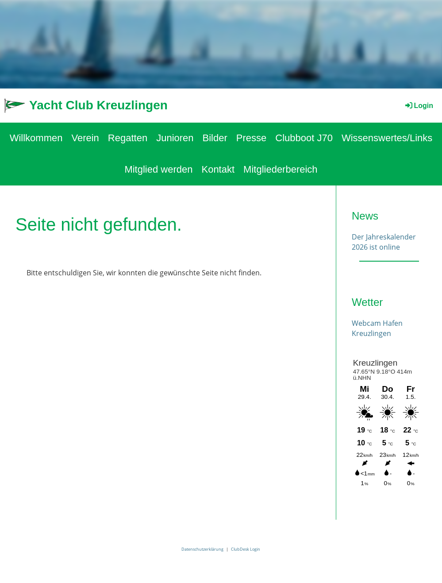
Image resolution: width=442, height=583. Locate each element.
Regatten (127, 137)
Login (418, 105)
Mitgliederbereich (280, 169)
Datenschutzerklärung (202, 549)
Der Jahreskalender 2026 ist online (384, 241)
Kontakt (217, 169)
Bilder (215, 137)
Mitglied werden (158, 169)
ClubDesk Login (245, 549)
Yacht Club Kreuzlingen (98, 105)
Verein (85, 137)
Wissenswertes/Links (387, 137)
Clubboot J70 (304, 137)
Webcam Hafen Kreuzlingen (377, 328)
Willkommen (36, 137)
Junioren (174, 137)
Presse (251, 137)
